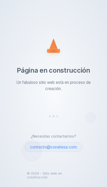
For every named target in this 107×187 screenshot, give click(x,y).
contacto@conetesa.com (53, 147)
